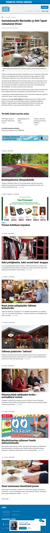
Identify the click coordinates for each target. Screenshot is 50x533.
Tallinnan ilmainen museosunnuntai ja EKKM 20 (40, 121)
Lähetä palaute (16, 511)
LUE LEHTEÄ (23, 528)
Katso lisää (5, 499)
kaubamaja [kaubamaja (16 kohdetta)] (5, 130)
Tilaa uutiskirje (29, 11)
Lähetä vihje (37, 11)
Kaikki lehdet (45, 11)
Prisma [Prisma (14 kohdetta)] (16, 130)
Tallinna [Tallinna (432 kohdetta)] (21, 130)
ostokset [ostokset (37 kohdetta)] (10, 130)
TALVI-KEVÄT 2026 (24, 524)
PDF (30, 528)
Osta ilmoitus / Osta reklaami (6, 512)
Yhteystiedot (5, 514)
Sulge (40, 520)
